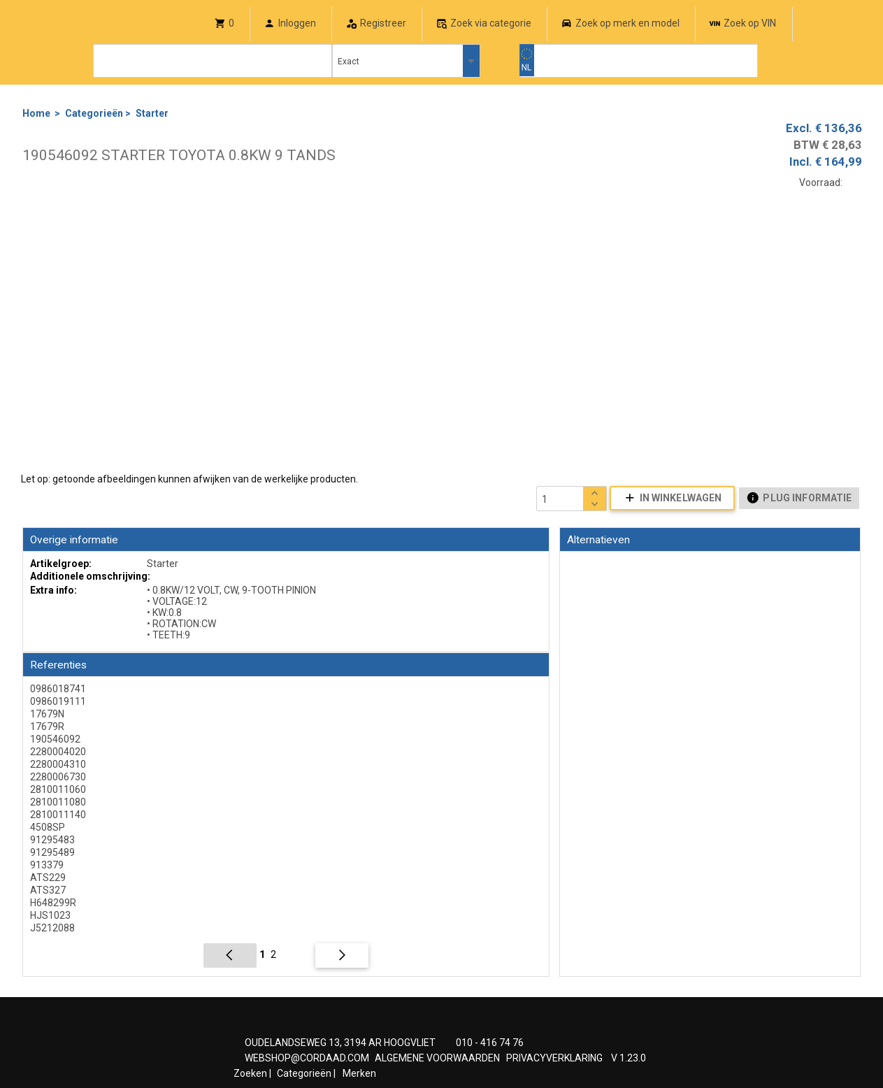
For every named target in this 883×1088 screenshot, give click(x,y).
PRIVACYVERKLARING (554, 1058)
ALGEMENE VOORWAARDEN (437, 1058)
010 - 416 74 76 (490, 1042)
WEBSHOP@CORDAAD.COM (307, 1058)
